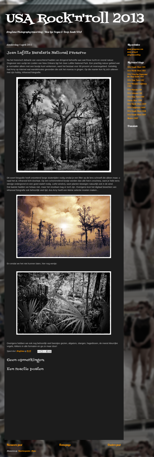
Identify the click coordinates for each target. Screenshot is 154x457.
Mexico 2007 (132, 118)
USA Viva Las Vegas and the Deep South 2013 (137, 75)
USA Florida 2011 (134, 89)
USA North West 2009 (136, 104)
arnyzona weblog (133, 54)
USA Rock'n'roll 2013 (75, 18)
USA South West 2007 (136, 114)
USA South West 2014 (136, 67)
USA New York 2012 (135, 80)
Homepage (65, 445)
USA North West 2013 (136, 70)
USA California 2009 (136, 107)
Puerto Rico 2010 (134, 100)
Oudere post (114, 445)
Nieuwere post (14, 445)
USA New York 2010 (135, 96)
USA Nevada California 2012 (137, 84)
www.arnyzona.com (135, 49)
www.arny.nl (132, 52)
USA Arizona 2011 (134, 93)
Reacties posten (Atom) (27, 451)
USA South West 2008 (136, 111)
